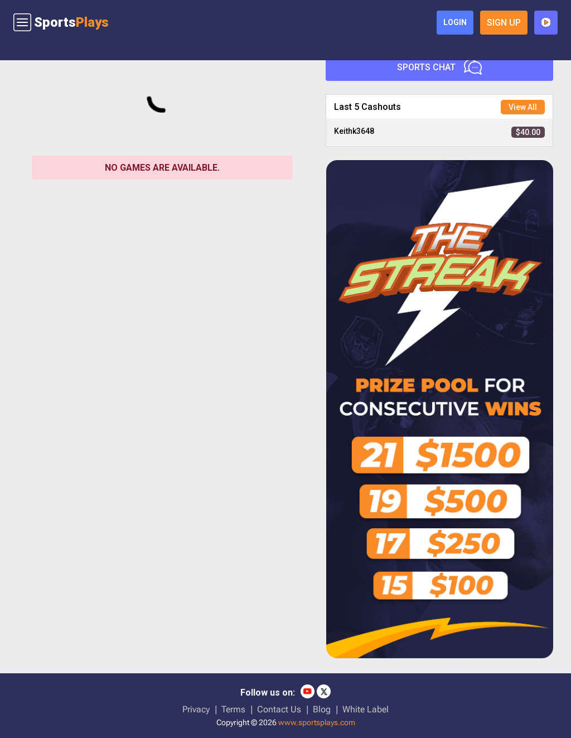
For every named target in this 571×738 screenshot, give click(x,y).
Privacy (196, 709)
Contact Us (279, 709)
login (455, 22)
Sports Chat (439, 67)
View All (523, 107)
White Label (365, 709)
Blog (322, 709)
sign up (504, 22)
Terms (233, 709)
